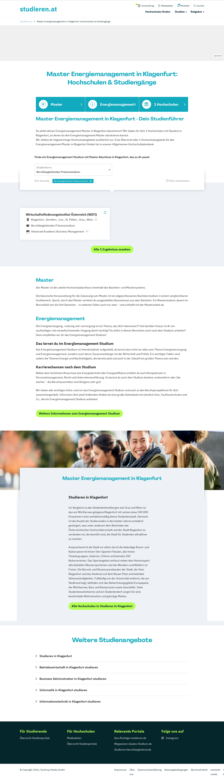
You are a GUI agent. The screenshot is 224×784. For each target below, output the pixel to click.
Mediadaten (74, 738)
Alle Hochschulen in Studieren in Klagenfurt (102, 606)
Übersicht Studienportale (35, 738)
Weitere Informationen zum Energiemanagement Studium (79, 413)
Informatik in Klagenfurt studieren (63, 690)
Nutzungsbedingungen (176, 769)
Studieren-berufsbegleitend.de (132, 749)
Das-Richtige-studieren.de (130, 738)
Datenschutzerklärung (149, 769)
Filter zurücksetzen (177, 180)
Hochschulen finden (157, 11)
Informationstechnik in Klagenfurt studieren (70, 701)
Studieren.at (26, 21)
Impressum (120, 769)
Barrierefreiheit (199, 769)
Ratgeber (196, 11)
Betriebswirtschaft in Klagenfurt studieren (68, 667)
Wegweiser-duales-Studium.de (133, 744)
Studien (180, 11)
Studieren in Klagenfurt (55, 656)
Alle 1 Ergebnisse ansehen (112, 249)
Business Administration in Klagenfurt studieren (72, 679)
